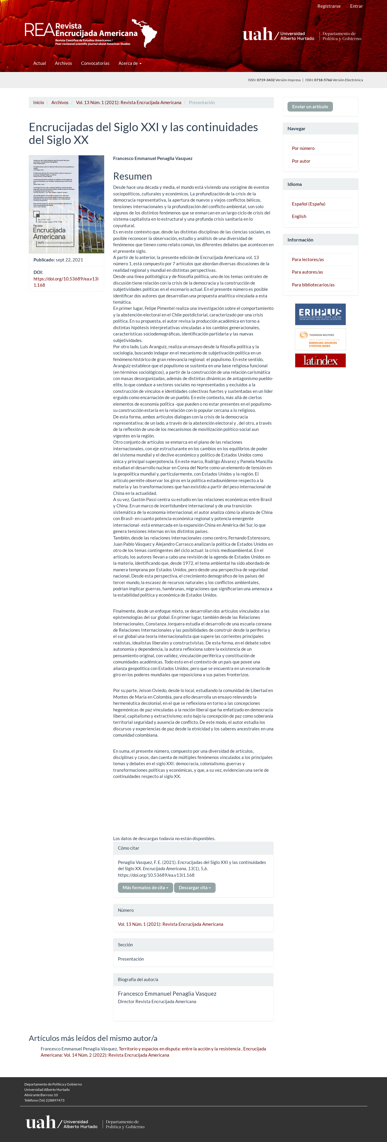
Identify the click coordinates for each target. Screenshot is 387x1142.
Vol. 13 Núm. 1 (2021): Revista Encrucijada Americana (128, 102)
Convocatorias (95, 63)
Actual (39, 63)
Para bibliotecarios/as (313, 284)
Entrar (356, 6)
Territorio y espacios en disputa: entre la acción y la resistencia (180, 1048)
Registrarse (329, 6)
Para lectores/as (308, 259)
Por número (303, 148)
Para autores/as (307, 271)
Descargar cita (195, 887)
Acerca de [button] (130, 63)
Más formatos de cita (145, 887)
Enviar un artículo (310, 106)
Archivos (63, 63)
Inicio (38, 102)
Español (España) (309, 203)
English (299, 216)
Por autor (301, 161)
